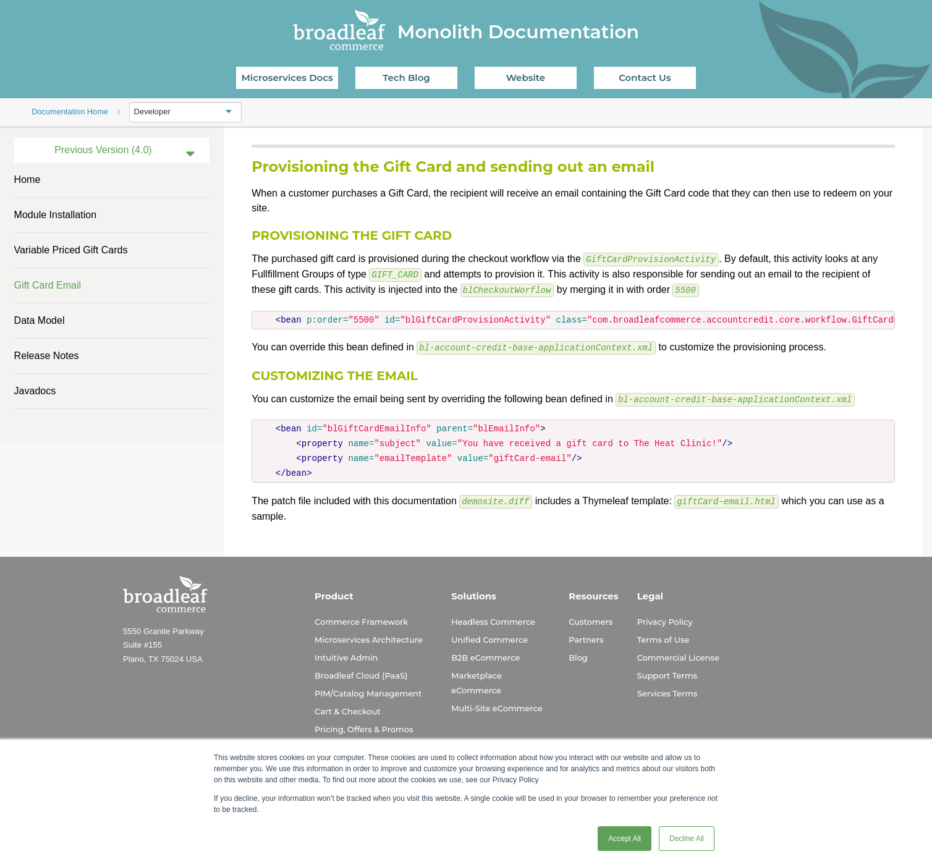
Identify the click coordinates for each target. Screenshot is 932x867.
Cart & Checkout (348, 708)
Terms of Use (663, 636)
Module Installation (55, 214)
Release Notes (46, 355)
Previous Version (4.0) (102, 150)
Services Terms (667, 690)
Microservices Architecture (369, 636)
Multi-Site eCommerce (496, 704)
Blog (578, 654)
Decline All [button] (686, 838)
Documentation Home (70, 111)
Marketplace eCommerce (476, 679)
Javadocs (35, 391)
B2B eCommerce (485, 654)
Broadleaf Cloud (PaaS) (361, 672)
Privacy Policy (665, 618)
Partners (586, 636)
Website (525, 77)
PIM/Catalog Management (368, 690)
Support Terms (667, 672)
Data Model (39, 320)
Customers (590, 618)
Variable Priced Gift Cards (71, 250)
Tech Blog (406, 77)
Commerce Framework (361, 618)
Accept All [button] (624, 838)
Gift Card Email (47, 285)
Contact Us (645, 77)
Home (27, 179)
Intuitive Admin (346, 654)
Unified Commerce (489, 636)
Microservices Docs (287, 77)
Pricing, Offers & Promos (364, 725)
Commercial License (678, 654)
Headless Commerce (493, 618)
